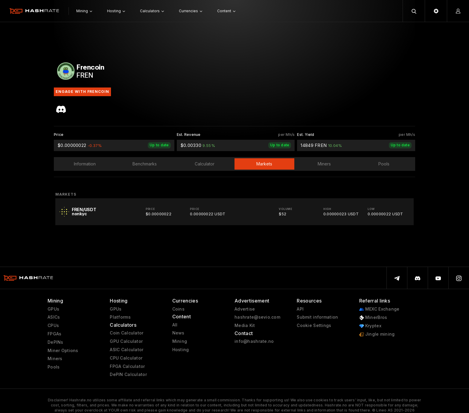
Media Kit (244, 325)
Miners (55, 358)
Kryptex (370, 325)
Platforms (120, 317)
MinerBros (373, 317)
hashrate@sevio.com (257, 317)
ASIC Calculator (126, 349)
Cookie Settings (314, 325)
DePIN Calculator (128, 374)
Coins (178, 309)
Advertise (244, 309)
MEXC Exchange (379, 309)
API (300, 309)
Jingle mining (377, 334)
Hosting (180, 349)
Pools (54, 367)
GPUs (53, 309)
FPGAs (54, 333)
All (175, 325)
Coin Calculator (126, 333)
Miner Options (63, 350)
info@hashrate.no (254, 341)
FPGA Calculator (127, 366)
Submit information (317, 317)
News (178, 333)
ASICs (54, 317)
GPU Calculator (126, 341)
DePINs (55, 342)
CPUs (53, 325)
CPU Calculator (126, 358)
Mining (179, 341)
